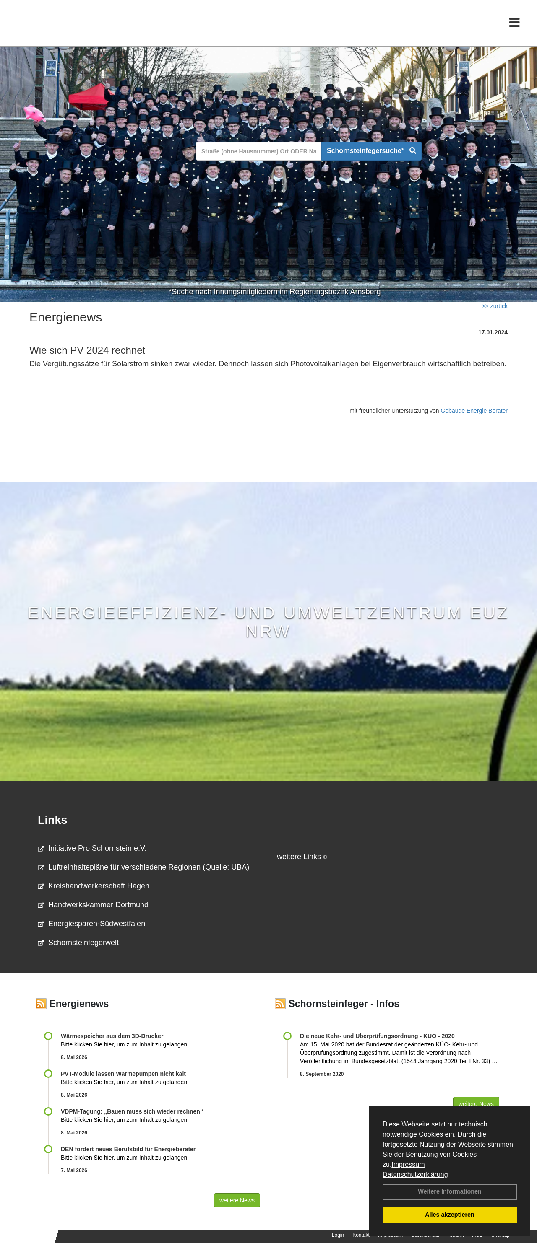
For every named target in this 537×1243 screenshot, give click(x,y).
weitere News (237, 1200)
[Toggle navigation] (514, 24)
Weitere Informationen (450, 1191)
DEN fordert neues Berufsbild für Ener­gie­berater (128, 1149)
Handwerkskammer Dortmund (93, 905)
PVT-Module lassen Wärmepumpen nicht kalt (123, 1073)
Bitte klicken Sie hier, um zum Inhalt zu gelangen (124, 1044)
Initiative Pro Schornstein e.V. (92, 848)
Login (338, 1235)
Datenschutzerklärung (415, 1174)
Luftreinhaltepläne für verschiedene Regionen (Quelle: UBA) (143, 867)
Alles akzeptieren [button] (449, 1214)
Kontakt (361, 1235)
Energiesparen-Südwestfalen (91, 923)
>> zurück (495, 306)
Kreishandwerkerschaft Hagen (93, 886)
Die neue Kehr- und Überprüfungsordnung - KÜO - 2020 (377, 1036)
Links (53, 820)
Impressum (408, 1164)
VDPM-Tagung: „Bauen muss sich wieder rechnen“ (132, 1111)
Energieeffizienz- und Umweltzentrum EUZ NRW (269, 621)
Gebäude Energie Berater (474, 410)
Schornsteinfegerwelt (78, 942)
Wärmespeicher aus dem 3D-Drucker (112, 1036)
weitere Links (302, 856)
